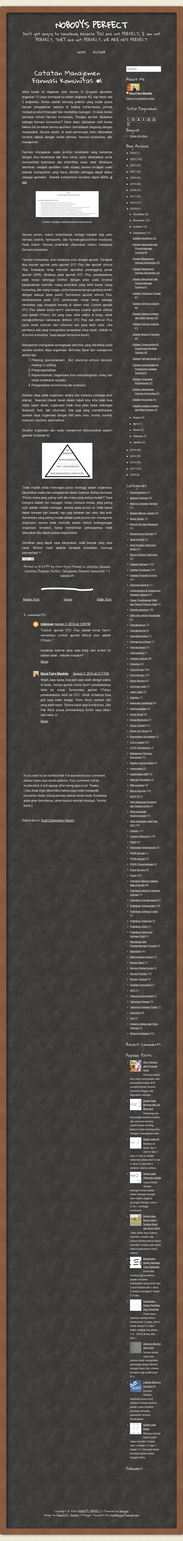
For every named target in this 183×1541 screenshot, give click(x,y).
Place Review (137, 870)
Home (68, 599)
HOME (81, 52)
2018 (133, 190)
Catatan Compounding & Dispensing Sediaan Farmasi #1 (145, 369)
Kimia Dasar (136, 714)
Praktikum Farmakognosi (143, 900)
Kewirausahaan (138, 708)
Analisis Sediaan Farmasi (144, 503)
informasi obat (138, 686)
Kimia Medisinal (139, 719)
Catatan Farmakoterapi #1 (146, 358)
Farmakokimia (137, 630)
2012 (133, 462)
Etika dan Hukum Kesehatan (145, 615)
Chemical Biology (139, 585)
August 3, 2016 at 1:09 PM (73, 624)
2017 (133, 196)
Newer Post (31, 599)
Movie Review (138, 790)
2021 (133, 171)
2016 (133, 202)
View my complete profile (140, 98)
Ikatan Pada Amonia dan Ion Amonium (151, 1104)
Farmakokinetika (139, 636)
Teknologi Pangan (139, 1001)
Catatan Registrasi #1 (144, 399)
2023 (133, 159)
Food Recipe (137, 669)
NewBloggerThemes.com (124, 1515)
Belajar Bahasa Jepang (142, 513)
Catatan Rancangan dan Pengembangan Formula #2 (145, 248)
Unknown (47, 624)
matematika (136, 768)
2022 (133, 165)
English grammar (139, 609)
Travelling (135, 1012)
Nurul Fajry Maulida (54, 673)
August (137, 417)
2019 (133, 184)
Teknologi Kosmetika (141, 996)
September (139, 232)
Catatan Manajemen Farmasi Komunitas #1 (67, 76)
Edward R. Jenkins (68, 1515)
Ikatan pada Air (151, 1139)
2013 (133, 456)
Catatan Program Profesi (42, 571)
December (139, 214)
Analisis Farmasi (139, 498)
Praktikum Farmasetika (142, 905)
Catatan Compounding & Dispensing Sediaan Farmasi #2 (145, 348)
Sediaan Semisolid (140, 984)
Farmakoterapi (138, 647)
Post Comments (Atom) (57, 820)
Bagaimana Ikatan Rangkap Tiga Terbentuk (151, 1262)
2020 (133, 177)
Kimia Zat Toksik (139, 731)
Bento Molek (137, 518)
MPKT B (134, 796)
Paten (133, 842)
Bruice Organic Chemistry (144, 554)
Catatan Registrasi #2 (144, 238)
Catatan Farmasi (98, 566)
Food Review (137, 675)
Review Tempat (138, 979)
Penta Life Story (139, 136)
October (138, 226)
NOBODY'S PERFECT (91, 25)
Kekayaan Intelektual (141, 703)
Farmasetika (137, 652)
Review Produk (138, 973)
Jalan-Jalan (136, 692)
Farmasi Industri (139, 658)
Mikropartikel (137, 785)
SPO (132, 990)
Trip (132, 1018)
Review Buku (137, 962)
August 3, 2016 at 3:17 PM (91, 673)
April (136, 423)
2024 (133, 152)
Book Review (137, 539)
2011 (133, 468)
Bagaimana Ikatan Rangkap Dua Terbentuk (151, 1305)
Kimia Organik (137, 725)
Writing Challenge (139, 1033)
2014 (133, 450)
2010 (133, 474)
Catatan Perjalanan (140, 570)
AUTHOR (99, 52)
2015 (133, 208)
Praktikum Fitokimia (141, 921)
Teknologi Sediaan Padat (143, 1007)
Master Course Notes (142, 763)
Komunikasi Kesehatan (142, 736)
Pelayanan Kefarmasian (143, 847)
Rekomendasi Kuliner (141, 957)
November (139, 220)
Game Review (137, 680)
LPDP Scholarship (140, 747)
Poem (133, 875)
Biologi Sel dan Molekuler (144, 524)
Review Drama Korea (141, 968)
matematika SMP (139, 774)
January (137, 442)
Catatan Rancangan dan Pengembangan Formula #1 (145, 283)
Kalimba (134, 697)
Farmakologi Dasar (140, 641)
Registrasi (135, 951)
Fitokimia (135, 664)
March (137, 429)
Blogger (124, 1511)
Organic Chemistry (140, 836)
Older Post (104, 599)
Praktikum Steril (138, 926)
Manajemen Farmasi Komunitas (83, 571)
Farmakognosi (138, 625)
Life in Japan (137, 742)
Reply (44, 662)
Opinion (134, 830)
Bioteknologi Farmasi (141, 533)
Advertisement (138, 492)
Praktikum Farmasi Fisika (144, 911)
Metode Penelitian (140, 779)
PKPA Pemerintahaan (141, 864)
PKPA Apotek (137, 853)
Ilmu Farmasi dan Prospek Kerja (150, 1066)
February (138, 436)
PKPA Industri (137, 858)
